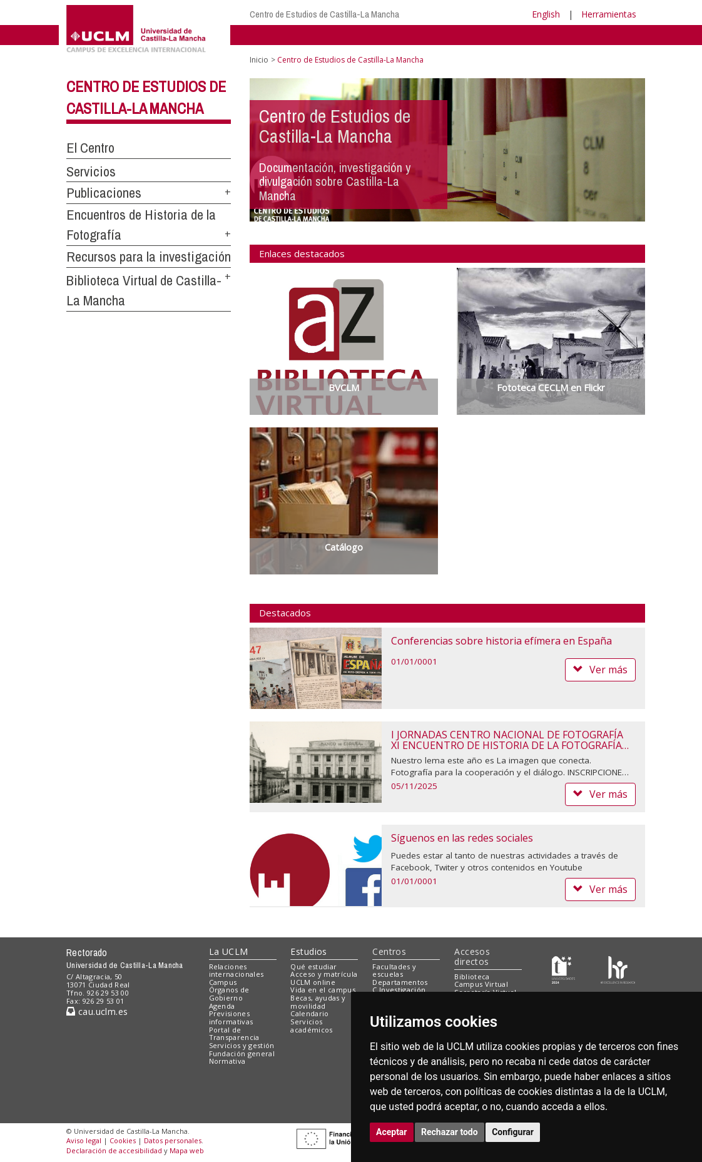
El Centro (90, 147)
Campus (223, 982)
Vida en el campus (322, 989)
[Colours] (618, 969)
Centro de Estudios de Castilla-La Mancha (324, 14)
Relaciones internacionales (236, 970)
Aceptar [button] (391, 1132)
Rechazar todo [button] (449, 1132)
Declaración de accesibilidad (114, 1150)
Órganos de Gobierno (229, 993)
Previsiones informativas (231, 1017)
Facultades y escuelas (394, 970)
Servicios (91, 171)
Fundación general (242, 1053)
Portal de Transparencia (234, 1033)
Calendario (309, 1013)
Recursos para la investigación (148, 256)
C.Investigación (398, 989)
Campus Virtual (481, 984)
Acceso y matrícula (323, 974)
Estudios (308, 951)
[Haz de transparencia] (563, 969)
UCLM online (312, 982)
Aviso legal (83, 1140)
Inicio (259, 59)
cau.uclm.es (97, 1011)
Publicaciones (103, 192)
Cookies (122, 1140)
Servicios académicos (311, 1025)
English (546, 14)
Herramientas (608, 14)
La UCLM (228, 951)
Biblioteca (471, 976)
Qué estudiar (313, 966)
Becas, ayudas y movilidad (317, 1002)
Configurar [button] (513, 1132)
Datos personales (172, 1140)
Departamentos (399, 982)
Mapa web (187, 1150)
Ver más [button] (600, 669)
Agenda (222, 1006)
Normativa (227, 1061)
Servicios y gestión (242, 1045)
